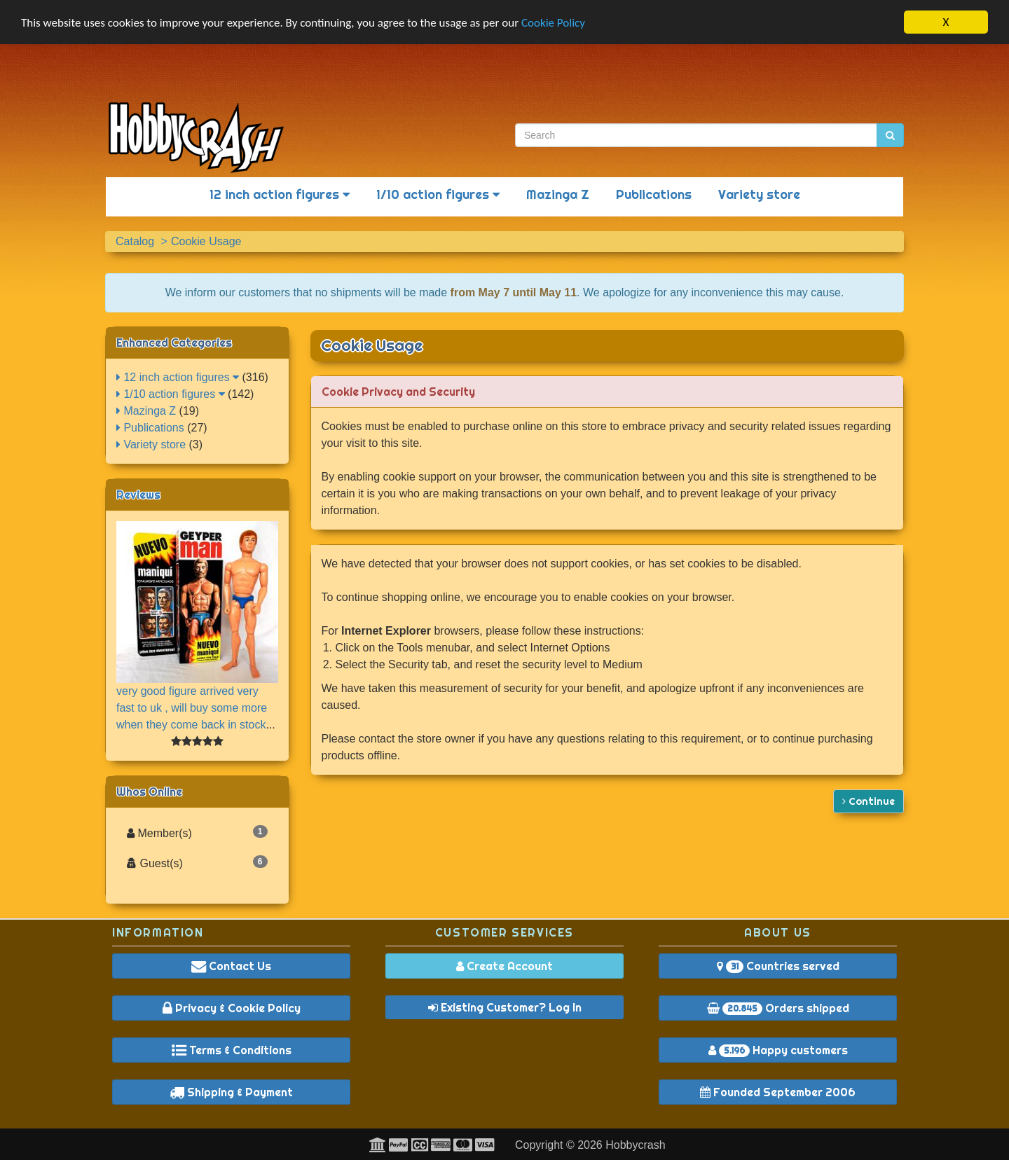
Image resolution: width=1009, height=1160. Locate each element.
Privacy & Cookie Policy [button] (232, 1008)
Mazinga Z (557, 194)
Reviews (138, 495)
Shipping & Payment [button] (231, 1092)
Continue (868, 800)
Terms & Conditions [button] (231, 1050)
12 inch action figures (280, 194)
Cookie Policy (553, 22)
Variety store (759, 194)
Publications (654, 194)
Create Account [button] (504, 966)
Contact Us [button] (231, 966)
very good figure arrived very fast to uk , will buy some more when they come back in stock (191, 707)
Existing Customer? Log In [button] (505, 1007)
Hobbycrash (635, 1145)
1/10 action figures (438, 194)
